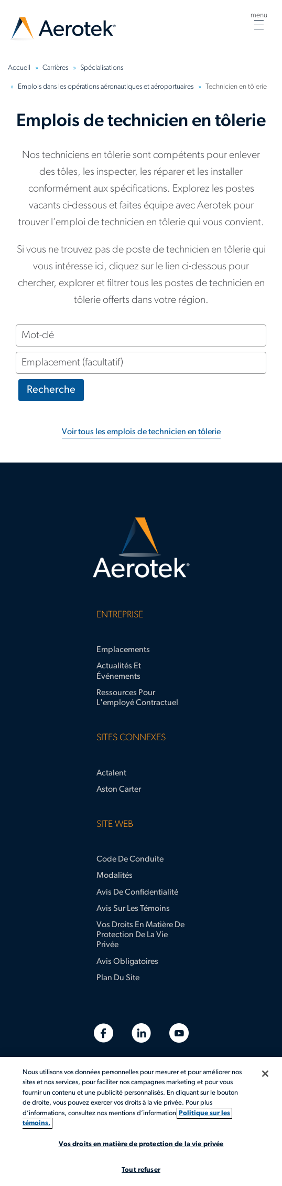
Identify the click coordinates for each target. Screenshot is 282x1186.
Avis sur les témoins (133, 909)
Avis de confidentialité (137, 892)
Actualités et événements (118, 671)
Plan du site (117, 978)
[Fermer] (265, 1073)
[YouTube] (179, 1033)
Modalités (114, 876)
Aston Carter (118, 789)
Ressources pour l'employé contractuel (137, 698)
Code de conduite (130, 859)
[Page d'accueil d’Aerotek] (141, 547)
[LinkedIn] (141, 1033)
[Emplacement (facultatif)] (141, 363)
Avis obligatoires (127, 962)
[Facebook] (103, 1033)
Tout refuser (141, 1170)
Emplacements (123, 650)
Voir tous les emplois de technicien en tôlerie (141, 432)
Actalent (111, 773)
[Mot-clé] (141, 335)
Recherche (51, 390)
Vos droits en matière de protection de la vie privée (140, 935)
